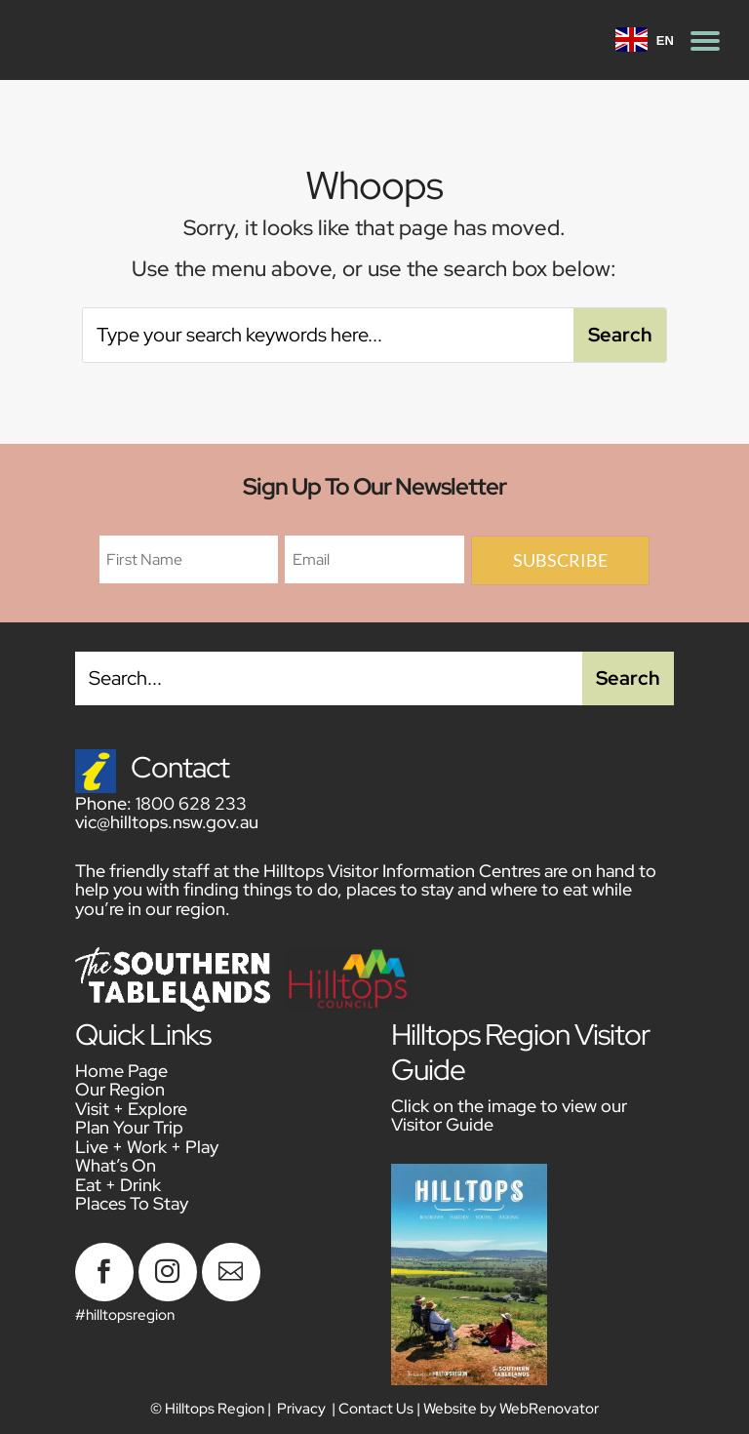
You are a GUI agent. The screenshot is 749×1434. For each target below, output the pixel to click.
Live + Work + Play (146, 1146)
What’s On (115, 1165)
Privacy (301, 1408)
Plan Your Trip (129, 1127)
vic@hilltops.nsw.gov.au (166, 822)
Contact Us (376, 1408)
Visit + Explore (131, 1108)
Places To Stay (131, 1203)
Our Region (120, 1089)
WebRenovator (549, 1408)
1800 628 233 (191, 803)
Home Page (121, 1070)
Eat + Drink (118, 1185)
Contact (180, 766)
